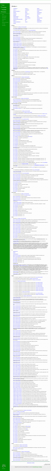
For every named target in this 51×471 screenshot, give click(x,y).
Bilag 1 (27, 426)
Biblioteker (14, 15)
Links (3, 20)
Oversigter (3, 23)
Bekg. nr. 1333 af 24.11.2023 (16, 197)
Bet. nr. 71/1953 (15, 260)
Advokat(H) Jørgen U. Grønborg (37, 466)
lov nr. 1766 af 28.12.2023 (39, 283)
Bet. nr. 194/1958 (15, 102)
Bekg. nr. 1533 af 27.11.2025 (16, 315)
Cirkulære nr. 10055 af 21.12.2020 (17, 400)
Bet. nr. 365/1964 (15, 155)
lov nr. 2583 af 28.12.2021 (39, 286)
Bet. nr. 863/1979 (15, 51)
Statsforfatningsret (39, 12)
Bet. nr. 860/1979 (15, 55)
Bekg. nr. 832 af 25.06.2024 (16, 339)
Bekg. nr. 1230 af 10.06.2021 (16, 455)
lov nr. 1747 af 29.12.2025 (36, 169)
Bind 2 (31, 136)
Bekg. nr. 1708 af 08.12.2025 (16, 301)
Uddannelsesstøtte (39, 20)
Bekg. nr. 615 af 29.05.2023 (16, 125)
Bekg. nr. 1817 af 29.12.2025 (16, 174)
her (24, 239)
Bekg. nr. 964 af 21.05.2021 (16, 133)
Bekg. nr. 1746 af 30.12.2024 (16, 222)
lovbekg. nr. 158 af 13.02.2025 (28, 112)
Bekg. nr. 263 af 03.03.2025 (16, 179)
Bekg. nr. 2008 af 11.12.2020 (16, 366)
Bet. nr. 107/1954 (15, 159)
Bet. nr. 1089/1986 (15, 144)
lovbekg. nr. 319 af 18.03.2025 (27, 410)
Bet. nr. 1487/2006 (15, 404)
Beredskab (14, 12)
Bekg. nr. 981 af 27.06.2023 (16, 352)
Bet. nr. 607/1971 (15, 91)
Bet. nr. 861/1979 (15, 54)
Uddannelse (38, 19)
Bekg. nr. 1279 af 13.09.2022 (16, 355)
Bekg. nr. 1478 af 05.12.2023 (16, 181)
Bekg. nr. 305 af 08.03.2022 (16, 358)
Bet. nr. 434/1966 (15, 435)
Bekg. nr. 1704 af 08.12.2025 (16, 307)
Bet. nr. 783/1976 (15, 207)
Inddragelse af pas (15, 251)
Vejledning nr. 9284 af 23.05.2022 (17, 44)
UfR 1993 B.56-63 (27, 71)
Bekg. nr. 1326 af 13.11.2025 (16, 321)
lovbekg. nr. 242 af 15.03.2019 (23, 446)
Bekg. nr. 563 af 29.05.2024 (16, 99)
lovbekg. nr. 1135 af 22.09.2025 (37, 279)
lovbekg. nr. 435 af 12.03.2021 (40, 290)
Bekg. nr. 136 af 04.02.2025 (16, 196)
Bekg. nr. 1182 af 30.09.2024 (16, 256)
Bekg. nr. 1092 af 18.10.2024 (16, 334)
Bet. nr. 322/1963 (15, 211)
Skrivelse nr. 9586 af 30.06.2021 (17, 203)
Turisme (38, 16)
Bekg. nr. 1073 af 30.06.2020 (16, 369)
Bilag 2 (29, 426)
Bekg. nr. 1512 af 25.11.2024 (16, 330)
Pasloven (14, 252)
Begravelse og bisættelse (16, 11)
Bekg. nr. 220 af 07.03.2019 (16, 458)
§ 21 (27, 265)
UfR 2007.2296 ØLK (15, 264)
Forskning (14, 23)
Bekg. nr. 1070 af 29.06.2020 (16, 39)
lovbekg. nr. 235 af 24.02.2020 (40, 294)
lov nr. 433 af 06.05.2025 (32, 30)
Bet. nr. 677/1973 (15, 58)
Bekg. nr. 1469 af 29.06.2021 (16, 365)
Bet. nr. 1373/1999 (15, 423)
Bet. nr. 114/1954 (15, 62)
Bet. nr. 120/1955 (15, 158)
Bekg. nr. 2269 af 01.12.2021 (16, 228)
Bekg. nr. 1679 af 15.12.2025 (16, 31)
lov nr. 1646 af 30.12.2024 (39, 282)
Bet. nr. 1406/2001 (15, 136)
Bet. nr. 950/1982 (15, 86)
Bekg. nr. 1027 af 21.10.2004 (16, 232)
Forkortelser (4, 19)
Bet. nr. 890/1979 (15, 426)
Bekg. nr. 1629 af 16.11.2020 (16, 456)
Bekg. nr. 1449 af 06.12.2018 (16, 383)
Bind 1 (29, 136)
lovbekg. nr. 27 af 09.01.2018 (16, 297)
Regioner (38, 8)
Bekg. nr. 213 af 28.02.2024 (16, 414)
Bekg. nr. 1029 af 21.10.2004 (16, 229)
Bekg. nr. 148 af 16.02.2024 (16, 78)
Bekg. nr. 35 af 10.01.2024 (16, 342)
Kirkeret (26, 12)
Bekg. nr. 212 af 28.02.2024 (16, 416)
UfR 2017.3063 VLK (15, 273)
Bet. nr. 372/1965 (15, 154)
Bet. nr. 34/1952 (15, 66)
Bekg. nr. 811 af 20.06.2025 (16, 326)
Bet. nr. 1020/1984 (15, 206)
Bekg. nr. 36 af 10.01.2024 (16, 341)
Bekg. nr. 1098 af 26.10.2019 (16, 419)
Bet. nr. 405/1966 (15, 95)
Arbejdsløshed (15, 8)
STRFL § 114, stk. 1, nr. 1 (22, 265)
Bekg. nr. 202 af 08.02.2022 (16, 452)
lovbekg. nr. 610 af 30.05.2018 (25, 98)
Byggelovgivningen (15, 16)
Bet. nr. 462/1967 (15, 94)
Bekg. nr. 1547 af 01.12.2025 (16, 308)
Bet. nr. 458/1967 (15, 59)
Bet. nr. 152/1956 (15, 236)
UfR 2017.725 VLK (15, 271)
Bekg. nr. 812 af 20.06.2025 (16, 178)
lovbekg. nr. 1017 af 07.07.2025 (22, 218)
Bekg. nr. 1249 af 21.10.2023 (16, 350)
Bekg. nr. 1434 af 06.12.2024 (16, 121)
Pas (25, 20)
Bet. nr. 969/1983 (15, 83)
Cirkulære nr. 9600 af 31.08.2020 (17, 202)
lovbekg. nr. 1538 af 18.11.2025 (34, 278)
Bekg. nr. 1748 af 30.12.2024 (16, 219)
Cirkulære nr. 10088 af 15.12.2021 (17, 396)
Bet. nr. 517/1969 (15, 188)
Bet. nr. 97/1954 (15, 259)
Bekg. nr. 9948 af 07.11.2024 (16, 108)
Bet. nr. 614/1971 (15, 90)
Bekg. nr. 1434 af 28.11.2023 (16, 349)
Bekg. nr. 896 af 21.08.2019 (16, 374)
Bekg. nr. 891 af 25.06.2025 (16, 325)
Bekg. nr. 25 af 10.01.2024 (16, 346)
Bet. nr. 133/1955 (15, 215)
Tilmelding (3, 25)
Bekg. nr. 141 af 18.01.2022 (16, 128)
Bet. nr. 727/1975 (15, 233)
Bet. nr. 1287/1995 (15, 140)
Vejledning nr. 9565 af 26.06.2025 (17, 388)
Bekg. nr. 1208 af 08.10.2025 (16, 322)
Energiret (14, 20)
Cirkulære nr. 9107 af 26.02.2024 (17, 422)
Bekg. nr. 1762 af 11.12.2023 (16, 447)
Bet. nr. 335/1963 (15, 439)
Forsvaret (26, 8)
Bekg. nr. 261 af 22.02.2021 (16, 38)
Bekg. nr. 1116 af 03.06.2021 (16, 132)
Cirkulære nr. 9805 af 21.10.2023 (17, 392)
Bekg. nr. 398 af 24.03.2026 (16, 120)
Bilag (27, 55)
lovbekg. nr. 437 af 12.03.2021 (40, 287)
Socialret (38, 11)
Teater (38, 15)
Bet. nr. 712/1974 (15, 430)
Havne (26, 11)
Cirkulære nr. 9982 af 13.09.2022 (17, 395)
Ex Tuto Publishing (45, 162)
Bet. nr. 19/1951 (15, 237)
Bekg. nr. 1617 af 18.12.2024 (16, 255)
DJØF (35, 163)
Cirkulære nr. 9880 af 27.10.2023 (17, 45)
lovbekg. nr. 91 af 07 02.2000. (21, 411)
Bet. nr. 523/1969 (15, 151)
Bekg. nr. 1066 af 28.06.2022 (16, 357)
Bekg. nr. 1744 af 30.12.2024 (16, 225)
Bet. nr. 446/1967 (15, 210)
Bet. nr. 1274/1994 (15, 141)
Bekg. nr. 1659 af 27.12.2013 (16, 387)
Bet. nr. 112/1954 (15, 63)
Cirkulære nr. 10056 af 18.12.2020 (17, 399)
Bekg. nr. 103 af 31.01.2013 (16, 79)
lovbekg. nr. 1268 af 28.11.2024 (17, 117)
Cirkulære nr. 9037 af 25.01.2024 (17, 391)
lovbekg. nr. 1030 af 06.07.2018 (28, 295)
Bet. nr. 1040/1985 (15, 184)
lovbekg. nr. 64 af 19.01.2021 (26, 291)
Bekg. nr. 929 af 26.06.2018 (16, 384)
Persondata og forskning (25, 163)
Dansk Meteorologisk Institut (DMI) (17, 19)
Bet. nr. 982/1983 (15, 82)
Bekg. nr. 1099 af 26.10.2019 (16, 418)
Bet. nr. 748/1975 (15, 448)
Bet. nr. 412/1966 (15, 189)
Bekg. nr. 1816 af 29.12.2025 (16, 175)
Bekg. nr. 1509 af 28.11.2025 (16, 318)
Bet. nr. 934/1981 (15, 145)
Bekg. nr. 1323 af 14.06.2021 (16, 130)
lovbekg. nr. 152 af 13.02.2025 (42, 115)
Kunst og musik (27, 16)
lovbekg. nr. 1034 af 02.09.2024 (25, 451)
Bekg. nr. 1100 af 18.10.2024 (16, 333)
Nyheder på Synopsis (5, 22)
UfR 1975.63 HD (15, 67)
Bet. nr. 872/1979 (15, 427)
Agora (3, 14)
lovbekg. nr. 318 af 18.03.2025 (25, 193)
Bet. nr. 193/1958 (15, 214)
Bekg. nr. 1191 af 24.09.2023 (16, 123)
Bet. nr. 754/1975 (15, 150)
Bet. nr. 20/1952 (15, 442)
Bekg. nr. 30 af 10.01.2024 (16, 345)
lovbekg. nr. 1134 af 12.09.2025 (17, 171)
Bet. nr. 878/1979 (15, 87)
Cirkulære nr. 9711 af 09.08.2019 (17, 403)
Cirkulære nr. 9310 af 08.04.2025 (17, 200)
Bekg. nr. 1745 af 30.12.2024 (16, 224)
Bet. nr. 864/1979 (15, 50)
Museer (26, 19)
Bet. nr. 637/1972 (15, 431)
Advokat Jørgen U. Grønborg (30, 462)
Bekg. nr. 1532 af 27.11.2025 (16, 317)
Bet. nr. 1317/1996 (15, 137)
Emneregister (4, 17)
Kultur (26, 15)
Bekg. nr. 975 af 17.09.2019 (16, 373)
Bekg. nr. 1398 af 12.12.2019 (16, 370)
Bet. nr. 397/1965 (15, 438)
